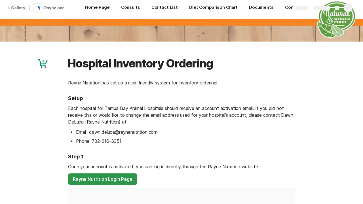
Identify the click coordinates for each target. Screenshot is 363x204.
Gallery (16, 7)
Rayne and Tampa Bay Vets (57, 7)
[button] (42, 63)
